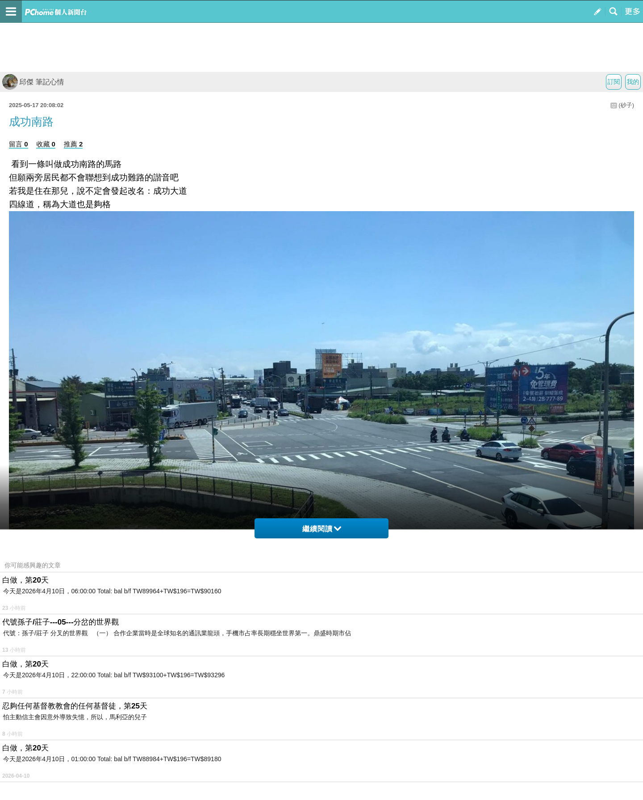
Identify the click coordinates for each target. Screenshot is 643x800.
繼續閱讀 (321, 529)
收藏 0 (45, 144)
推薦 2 (73, 144)
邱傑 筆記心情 (33, 82)
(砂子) (626, 105)
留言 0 (18, 144)
